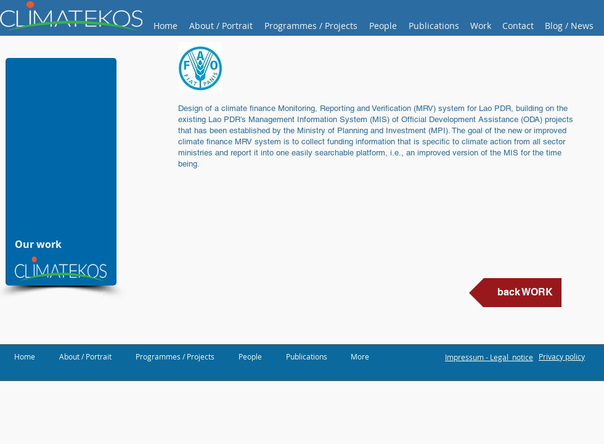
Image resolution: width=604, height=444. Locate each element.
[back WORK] (515, 292)
